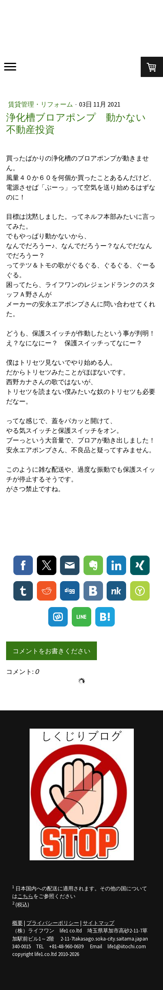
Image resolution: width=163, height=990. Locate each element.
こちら (25, 896)
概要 (17, 922)
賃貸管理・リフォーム (41, 104)
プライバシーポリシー (52, 922)
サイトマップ (98, 922)
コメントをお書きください (51, 651)
